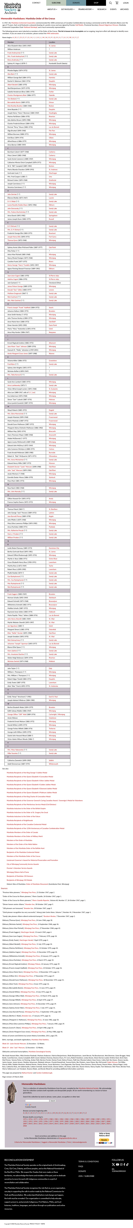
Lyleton (51, 513)
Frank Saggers (12, 594)
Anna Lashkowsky (14, 385)
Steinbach (52, 598)
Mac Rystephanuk (14, 583)
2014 (51, 1124)
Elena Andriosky (13, 60)
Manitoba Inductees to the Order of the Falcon (23, 816)
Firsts (69, 1142)
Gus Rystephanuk (14, 576)
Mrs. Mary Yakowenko (15, 750)
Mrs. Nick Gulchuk (14, 300)
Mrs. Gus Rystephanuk (16, 580)
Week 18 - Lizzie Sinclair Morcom (14, 1044)
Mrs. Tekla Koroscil (14, 375)
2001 (72, 1121)
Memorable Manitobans (13, 18)
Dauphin (52, 81)
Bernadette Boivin (14, 102)
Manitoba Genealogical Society (40, 1052)
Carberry (52, 152)
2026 (25, 1126)
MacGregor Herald (26, 940)
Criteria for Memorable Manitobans (27, 1142)
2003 (82, 1121)
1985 (77, 1119)
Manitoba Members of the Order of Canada (22, 832)
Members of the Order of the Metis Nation (22, 844)
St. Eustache (53, 389)
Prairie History (85, 9)
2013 (46, 1124)
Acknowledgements (80, 1142)
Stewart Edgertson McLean (108, 25)
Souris (51, 307)
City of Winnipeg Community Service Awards (23, 864)
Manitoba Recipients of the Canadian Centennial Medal (26, 824)
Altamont (52, 343)
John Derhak (12, 194)
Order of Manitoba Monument (37, 884)
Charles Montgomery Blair (17, 95)
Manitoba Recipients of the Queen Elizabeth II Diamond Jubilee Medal (32, 789)
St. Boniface (53, 509)
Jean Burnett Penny (14, 516)
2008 (108, 1121)
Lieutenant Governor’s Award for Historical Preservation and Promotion (32, 860)
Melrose (52, 399)
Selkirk (51, 760)
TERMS (43, 1224)
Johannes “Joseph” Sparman (18, 644)
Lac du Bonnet (54, 127)
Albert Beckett (13, 85)
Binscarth (52, 431)
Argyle (51, 516)
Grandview (53, 361)
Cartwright (53, 714)
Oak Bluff (52, 322)
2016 (61, 1124)
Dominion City (54, 548)
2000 (66, 1121)
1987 (87, 1119)
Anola (51, 499)
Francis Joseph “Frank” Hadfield (19, 307)
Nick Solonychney (14, 640)
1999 (61, 1121)
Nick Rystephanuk (14, 587)
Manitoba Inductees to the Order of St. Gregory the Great (27, 812)
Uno (50, 177)
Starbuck (52, 477)
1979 (46, 1119)
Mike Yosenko (12, 753)
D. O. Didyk (11, 201)
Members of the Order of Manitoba (19, 840)
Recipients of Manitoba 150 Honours (20, 876)
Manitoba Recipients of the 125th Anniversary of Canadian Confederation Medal (35, 828)
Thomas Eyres (12, 240)
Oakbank (52, 612)
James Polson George (15, 286)
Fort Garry (52, 237)
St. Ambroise (53, 686)
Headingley (53, 113)
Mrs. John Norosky (14, 491)
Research (101, 9)
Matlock (52, 661)
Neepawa (52, 332)
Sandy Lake (53, 53)
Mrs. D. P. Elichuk (14, 230)
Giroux (51, 102)
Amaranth (52, 435)
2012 (40, 1124)
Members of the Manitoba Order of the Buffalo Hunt (25, 848)
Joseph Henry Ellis (14, 237)
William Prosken (13, 537)
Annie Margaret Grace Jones (18, 353)
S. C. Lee (32, 392)
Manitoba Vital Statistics (40, 1040)
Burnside (52, 453)
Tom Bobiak (12, 99)
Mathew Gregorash (14, 293)
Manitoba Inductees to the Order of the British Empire (26, 808)
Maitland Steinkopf (30, 27)
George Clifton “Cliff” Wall (17, 714)
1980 (51, 1119)
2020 (82, 1124)
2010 (30, 1124)
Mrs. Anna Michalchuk (16, 460)
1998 (56, 1121)
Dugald (51, 410)
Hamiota (52, 78)
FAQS (80, 1166)
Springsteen (53, 215)
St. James (52, 46)
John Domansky (13, 208)
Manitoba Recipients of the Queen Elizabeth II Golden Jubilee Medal (31, 785)
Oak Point (52, 247)
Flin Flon (52, 131)
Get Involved (67, 9)
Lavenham (52, 562)
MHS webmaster (53, 33)
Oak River (52, 467)
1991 (108, 1119)
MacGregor (53, 173)
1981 (56, 1119)
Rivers (51, 261)
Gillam (51, 138)
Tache (51, 566)
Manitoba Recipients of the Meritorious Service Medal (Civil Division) (31, 804)
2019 (77, 1124)
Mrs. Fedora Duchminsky (16, 212)
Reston (51, 106)
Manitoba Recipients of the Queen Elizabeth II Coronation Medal (30, 777)
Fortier (51, 92)
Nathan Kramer (27, 1073)
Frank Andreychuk (14, 53)
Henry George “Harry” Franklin (19, 265)
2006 (98, 1121)
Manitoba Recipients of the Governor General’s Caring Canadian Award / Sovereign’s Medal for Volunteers (45, 800)
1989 (98, 1119)
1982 (61, 1119)
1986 (82, 1119)
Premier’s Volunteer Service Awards (19, 868)
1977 (35, 1119)
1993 (30, 1121)
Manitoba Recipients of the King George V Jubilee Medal (27, 773)
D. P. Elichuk (12, 226)
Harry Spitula (12, 651)
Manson (52, 463)
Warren (51, 353)
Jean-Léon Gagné (14, 276)
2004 (87, 1121)
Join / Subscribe (86, 1176)
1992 (25, 1121)
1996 (46, 1121)
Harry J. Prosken (13, 534)
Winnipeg (52, 85)
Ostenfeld (52, 629)
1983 (66, 1119)
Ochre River (53, 559)
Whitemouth (53, 764)
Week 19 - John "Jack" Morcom (13, 1048)
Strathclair (52, 180)
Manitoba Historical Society (88, 1088)
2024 (103, 1124)
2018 (72, 1124)
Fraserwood (53, 417)
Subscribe (56, 3)
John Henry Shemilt (14, 619)
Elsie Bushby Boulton (15, 106)
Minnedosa (53, 456)
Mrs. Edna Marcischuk (15, 414)
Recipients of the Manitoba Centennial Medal (23, 852)
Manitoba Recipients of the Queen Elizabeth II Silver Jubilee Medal (30, 781)
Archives (124, 9)
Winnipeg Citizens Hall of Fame (18, 872)
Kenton (51, 166)
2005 (92, 1121)
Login (126, 3)
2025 (108, 1124)
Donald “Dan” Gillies (15, 290)
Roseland (52, 233)
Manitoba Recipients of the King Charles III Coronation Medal (29, 796)
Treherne (52, 728)
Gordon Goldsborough (44, 1073)
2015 (56, 1124)
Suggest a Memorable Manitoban (54, 1142)
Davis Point (53, 325)
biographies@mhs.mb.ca (68, 1138)
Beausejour (53, 601)
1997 (51, 1121)
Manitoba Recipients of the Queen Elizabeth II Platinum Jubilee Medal (32, 793)
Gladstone (52, 718)
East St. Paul (53, 697)
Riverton (52, 116)
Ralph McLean (112, 1062)
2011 (35, 1124)
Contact (36, 3)
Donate (76, 3)
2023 (98, 1124)
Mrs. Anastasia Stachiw (16, 654)
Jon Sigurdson (12, 626)
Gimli (51, 329)
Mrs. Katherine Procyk (15, 530)
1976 (30, 1119)
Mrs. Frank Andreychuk (16, 56)
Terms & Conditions (88, 1161)
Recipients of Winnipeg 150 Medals (19, 880)
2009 (25, 1124)
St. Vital (51, 619)
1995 (40, 1121)
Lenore (51, 290)
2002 (77, 1121)
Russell (51, 219)
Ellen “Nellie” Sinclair (15, 633)
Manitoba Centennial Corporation (23, 23)
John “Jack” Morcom (15, 470)
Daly (50, 668)
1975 (25, 1119)
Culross (51, 449)
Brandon (52, 311)
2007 (103, 1121)
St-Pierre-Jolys (54, 276)
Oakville (52, 95)
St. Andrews (53, 169)
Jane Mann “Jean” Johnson (17, 346)
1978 (40, 1119)
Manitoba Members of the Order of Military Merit (25, 836)
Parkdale (52, 527)
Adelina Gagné (13, 279)
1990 (103, 1119)
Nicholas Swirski (13, 661)
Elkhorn (51, 205)
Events (113, 9)
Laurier (51, 198)
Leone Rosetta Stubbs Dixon (17, 205)
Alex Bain (11, 74)
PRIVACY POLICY (35, 1224)
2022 (92, 1124)
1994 (35, 1121)
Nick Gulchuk (12, 297)
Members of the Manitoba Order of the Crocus (23, 856)
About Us (51, 9)
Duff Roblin (79, 25)
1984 (72, 1119)
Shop (96, 3)
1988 (92, 1119)
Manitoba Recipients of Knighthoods (20, 820)
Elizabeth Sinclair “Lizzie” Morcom (20, 467)
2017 (66, 1124)
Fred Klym (11, 364)
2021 (87, 1124)
